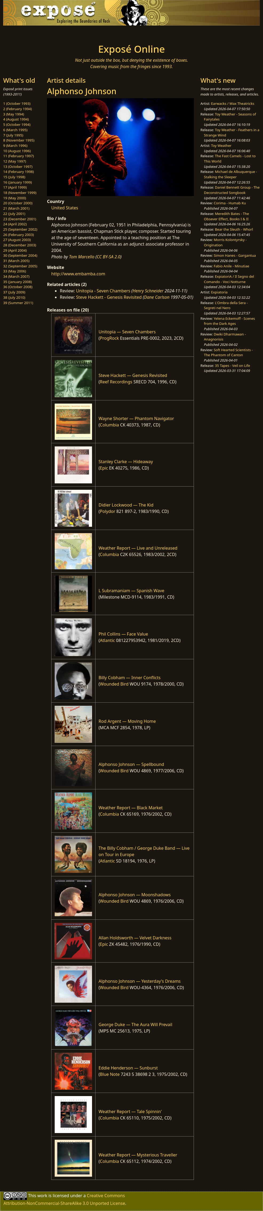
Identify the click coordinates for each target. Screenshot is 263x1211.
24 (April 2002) (15, 224)
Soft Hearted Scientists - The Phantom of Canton (228, 352)
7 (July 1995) (13, 135)
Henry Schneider (148, 291)
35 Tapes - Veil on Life (232, 365)
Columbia (109, 425)
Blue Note (109, 1074)
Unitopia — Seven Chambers (127, 332)
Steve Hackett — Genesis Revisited (133, 375)
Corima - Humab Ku (230, 203)
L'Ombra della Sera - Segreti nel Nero (226, 305)
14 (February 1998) (18, 171)
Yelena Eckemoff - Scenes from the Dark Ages (229, 321)
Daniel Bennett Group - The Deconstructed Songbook (232, 190)
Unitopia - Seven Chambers (103, 291)
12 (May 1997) (14, 161)
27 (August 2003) (17, 239)
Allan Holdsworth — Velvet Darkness (135, 938)
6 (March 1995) (15, 129)
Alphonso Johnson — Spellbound (131, 764)
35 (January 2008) (17, 281)
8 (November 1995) (18, 140)
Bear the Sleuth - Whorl (234, 229)
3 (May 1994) (13, 114)
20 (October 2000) (18, 203)
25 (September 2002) (20, 229)
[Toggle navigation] (49, 33)
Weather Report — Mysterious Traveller (138, 1155)
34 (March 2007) (16, 276)
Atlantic (107, 640)
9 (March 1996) (15, 145)
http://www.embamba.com (78, 274)
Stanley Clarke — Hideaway (126, 462)
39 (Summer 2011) (18, 302)
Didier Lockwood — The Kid (126, 505)
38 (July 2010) (14, 297)
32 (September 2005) (20, 266)
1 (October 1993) (16, 103)
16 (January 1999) (17, 182)
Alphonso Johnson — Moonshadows (135, 895)
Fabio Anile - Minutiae (231, 266)
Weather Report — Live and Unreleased (138, 548)
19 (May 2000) (14, 198)
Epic (104, 468)
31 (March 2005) (16, 260)
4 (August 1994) (16, 119)
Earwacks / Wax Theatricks (232, 103)
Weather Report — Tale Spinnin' (130, 1111)
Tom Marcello (81, 257)
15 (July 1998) (14, 177)
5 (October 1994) (16, 124)
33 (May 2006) (14, 271)
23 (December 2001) (19, 219)
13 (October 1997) (18, 166)
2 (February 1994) (17, 108)
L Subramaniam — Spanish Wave (132, 591)
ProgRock (109, 338)
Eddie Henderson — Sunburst (128, 1068)
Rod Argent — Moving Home (127, 721)
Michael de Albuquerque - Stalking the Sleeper (230, 174)
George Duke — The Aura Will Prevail (135, 1024)
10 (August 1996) (17, 150)
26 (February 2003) (18, 234)
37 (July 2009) (14, 292)
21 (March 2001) (16, 208)
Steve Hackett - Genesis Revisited (109, 297)
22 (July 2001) (14, 213)
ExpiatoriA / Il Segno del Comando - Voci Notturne (229, 279)
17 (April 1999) (15, 187)
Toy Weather (221, 145)
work (42, 1195)
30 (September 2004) (20, 255)
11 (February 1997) (18, 156)
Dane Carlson (156, 297)
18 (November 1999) (20, 192)
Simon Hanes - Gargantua (235, 255)
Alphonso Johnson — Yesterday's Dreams (140, 981)
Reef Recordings (116, 382)
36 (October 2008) (18, 286)
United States (64, 208)
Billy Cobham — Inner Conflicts (130, 678)
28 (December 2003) (19, 245)
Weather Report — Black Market (131, 808)
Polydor (107, 511)
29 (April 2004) (15, 250)
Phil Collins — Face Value (123, 634)
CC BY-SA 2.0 (108, 257)
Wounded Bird (114, 684)
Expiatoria (219, 292)
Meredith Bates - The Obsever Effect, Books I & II (226, 216)
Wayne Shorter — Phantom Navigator (136, 418)
